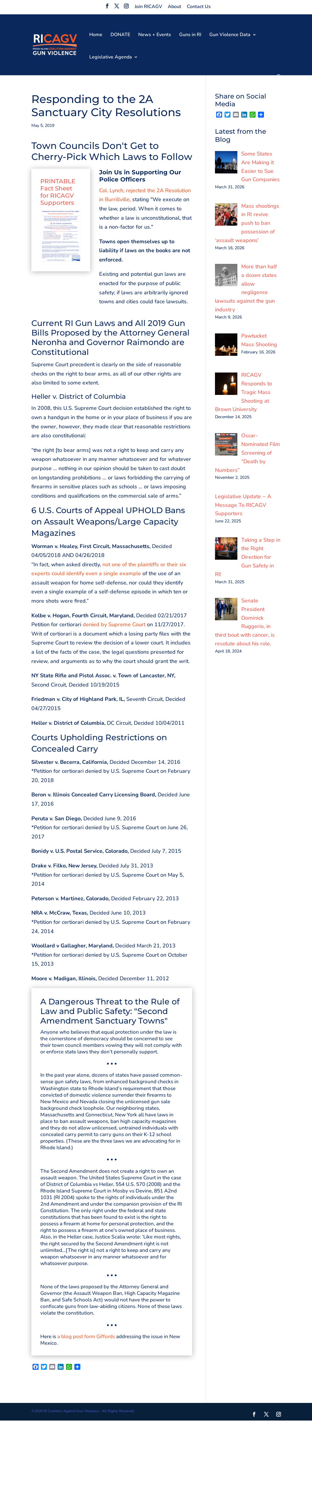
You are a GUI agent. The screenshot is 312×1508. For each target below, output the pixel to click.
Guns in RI (190, 35)
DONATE (120, 35)
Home (95, 35)
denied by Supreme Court (114, 624)
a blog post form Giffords (86, 1336)
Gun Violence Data (229, 35)
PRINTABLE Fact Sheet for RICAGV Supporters (57, 192)
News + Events (154, 35)
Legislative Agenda (110, 57)
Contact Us (199, 6)
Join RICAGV (148, 6)
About (174, 6)
